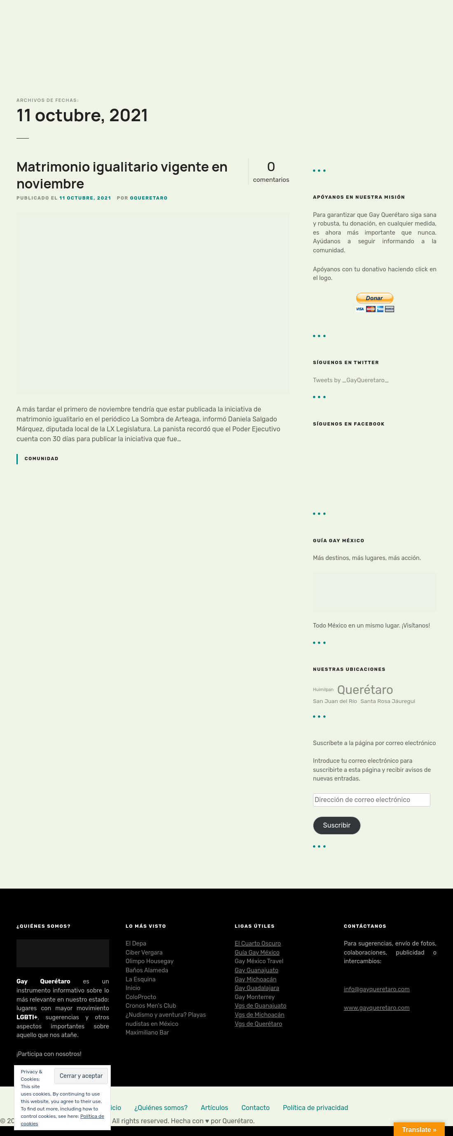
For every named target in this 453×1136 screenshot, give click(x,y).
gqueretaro (149, 198)
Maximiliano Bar (147, 1032)
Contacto (255, 1108)
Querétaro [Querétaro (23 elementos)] (365, 690)
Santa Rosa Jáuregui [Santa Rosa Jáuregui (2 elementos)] (388, 701)
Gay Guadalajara (257, 988)
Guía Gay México (257, 952)
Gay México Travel (259, 961)
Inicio (133, 988)
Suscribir (337, 825)
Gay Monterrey (255, 997)
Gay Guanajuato (256, 970)
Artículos (215, 1108)
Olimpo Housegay (150, 961)
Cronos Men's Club (151, 1005)
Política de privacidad (315, 1108)
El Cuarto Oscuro (258, 943)
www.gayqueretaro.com (377, 1007)
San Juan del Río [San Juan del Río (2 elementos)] (335, 701)
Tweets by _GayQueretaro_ (351, 380)
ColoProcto (141, 997)
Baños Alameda (147, 970)
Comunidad (42, 458)
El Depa (136, 943)
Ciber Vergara (144, 952)
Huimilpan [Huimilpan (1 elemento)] (323, 689)
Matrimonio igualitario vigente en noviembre (122, 175)
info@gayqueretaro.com (377, 989)
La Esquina (141, 979)
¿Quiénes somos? (160, 1108)
